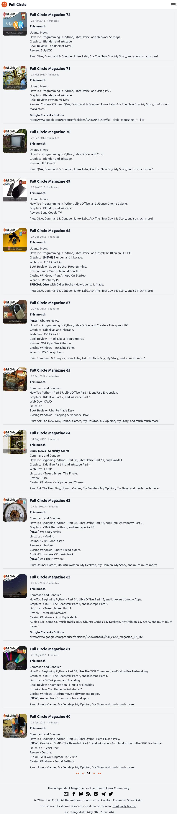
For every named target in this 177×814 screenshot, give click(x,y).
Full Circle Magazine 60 (50, 716)
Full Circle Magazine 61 (50, 648)
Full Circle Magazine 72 (50, 14)
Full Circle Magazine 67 (50, 302)
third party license (124, 806)
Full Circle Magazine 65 (50, 370)
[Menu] (173, 4)
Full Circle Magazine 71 (50, 68)
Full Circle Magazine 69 (50, 181)
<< (77, 773)
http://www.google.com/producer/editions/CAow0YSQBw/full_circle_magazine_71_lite (87, 119)
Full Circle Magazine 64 (50, 432)
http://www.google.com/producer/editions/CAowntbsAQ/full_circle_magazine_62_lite (86, 636)
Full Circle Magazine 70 (50, 131)
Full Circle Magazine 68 (50, 230)
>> (99, 773)
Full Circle (14, 4)
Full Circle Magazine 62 (50, 577)
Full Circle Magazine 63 (50, 500)
